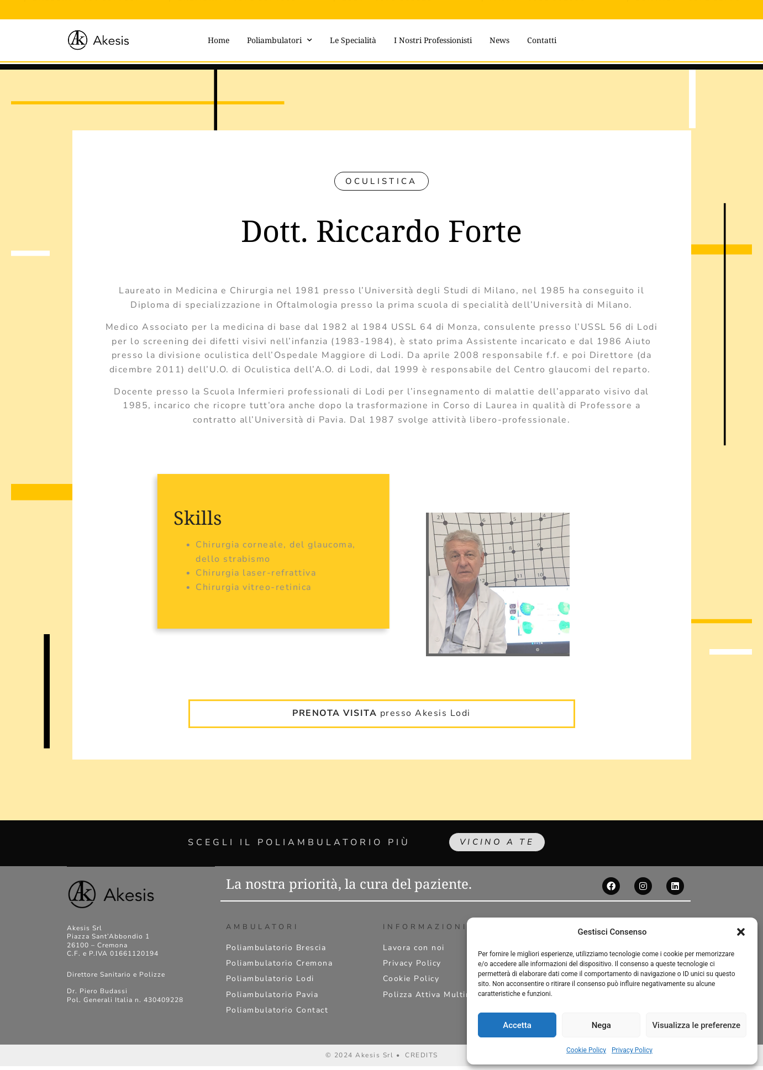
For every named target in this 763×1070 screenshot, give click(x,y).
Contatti (541, 40)
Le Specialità (353, 40)
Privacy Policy (632, 1050)
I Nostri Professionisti (433, 40)
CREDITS (421, 1059)
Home (218, 40)
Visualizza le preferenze (696, 1025)
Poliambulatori (279, 40)
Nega (601, 1025)
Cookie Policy (586, 1050)
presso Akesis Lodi (381, 698)
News (499, 40)
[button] (740, 931)
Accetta (517, 1025)
